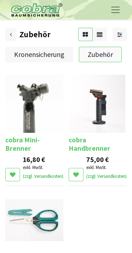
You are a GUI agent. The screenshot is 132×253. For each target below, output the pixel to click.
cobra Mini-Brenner (22, 144)
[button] (12, 174)
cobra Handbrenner (89, 144)
